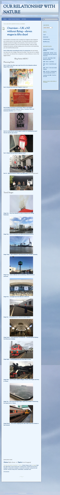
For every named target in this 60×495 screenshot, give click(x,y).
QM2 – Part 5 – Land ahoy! (48, 61)
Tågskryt (20, 462)
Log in (44, 34)
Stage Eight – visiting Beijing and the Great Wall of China (17, 359)
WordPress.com (29, 493)
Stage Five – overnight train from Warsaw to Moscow (16, 296)
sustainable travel (27, 469)
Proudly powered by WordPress (11, 493)
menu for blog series (15, 466)
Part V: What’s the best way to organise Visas (14, 153)
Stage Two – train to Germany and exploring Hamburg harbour (19, 234)
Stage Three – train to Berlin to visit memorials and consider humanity (20, 254)
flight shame (8, 466)
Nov (3, 28)
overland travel (23, 466)
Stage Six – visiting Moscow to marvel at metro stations (17, 317)
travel (30, 465)
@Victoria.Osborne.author (49, 82)
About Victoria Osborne (14, 19)
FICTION (24, 19)
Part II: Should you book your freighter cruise (14, 87)
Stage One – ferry (8, 213)
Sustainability (20, 469)
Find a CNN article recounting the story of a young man (17, 50)
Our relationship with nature (29, 9)
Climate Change (25, 465)
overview (5, 469)
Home (5, 19)
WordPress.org (46, 41)
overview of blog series (12, 469)
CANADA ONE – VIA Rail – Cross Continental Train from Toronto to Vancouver (50, 54)
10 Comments (6, 471)
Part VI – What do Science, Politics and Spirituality (16, 173)
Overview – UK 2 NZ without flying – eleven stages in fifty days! (19, 31)
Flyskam (6, 462)
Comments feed (46, 39)
